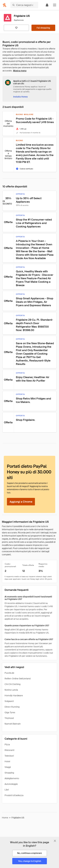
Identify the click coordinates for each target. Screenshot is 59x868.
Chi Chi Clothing (12, 684)
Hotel (7, 761)
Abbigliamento (12, 778)
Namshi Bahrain (13, 723)
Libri (7, 789)
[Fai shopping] (43, 28)
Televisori (9, 755)
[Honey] (5, 5)
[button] (54, 5)
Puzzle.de (9, 672)
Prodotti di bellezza (14, 795)
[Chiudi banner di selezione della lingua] (54, 840)
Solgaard (9, 701)
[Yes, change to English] (29, 861)
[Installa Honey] (20, 96)
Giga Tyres (10, 712)
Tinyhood (9, 718)
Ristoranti (9, 750)
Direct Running (12, 706)
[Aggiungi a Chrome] (21, 501)
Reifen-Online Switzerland (18, 678)
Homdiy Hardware (14, 695)
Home (5, 817)
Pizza (7, 744)
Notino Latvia (11, 689)
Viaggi (8, 767)
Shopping (9, 772)
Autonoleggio (11, 784)
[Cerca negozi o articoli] (24, 5)
